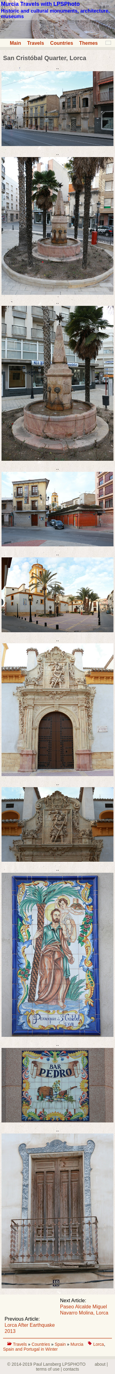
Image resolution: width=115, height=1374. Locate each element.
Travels (35, 43)
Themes (88, 43)
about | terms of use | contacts (72, 1367)
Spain (61, 1344)
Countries (61, 43)
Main (15, 43)
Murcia (77, 1344)
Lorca (98, 1344)
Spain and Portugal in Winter (30, 1349)
